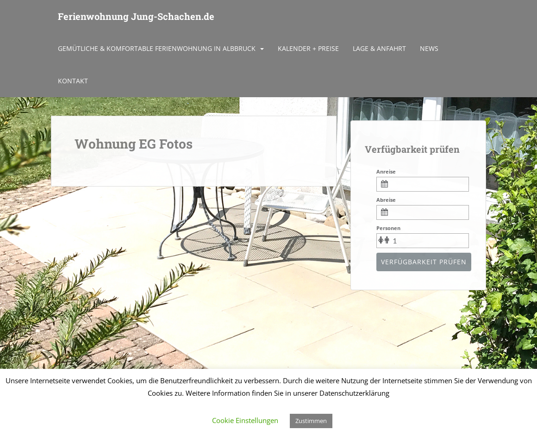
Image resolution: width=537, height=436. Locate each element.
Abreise (386, 199)
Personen (388, 227)
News (429, 48)
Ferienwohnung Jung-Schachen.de (136, 16)
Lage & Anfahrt (379, 48)
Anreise (386, 171)
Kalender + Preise (308, 48)
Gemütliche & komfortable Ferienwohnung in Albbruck (157, 48)
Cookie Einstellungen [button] (245, 420)
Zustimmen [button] (311, 421)
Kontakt (73, 80)
